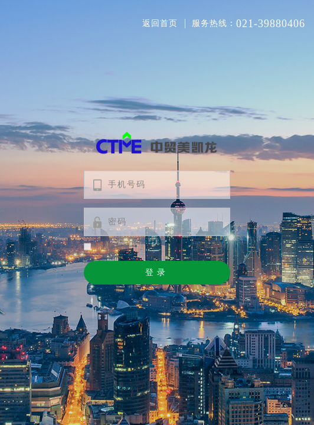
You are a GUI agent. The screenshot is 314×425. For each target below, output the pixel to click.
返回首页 (160, 23)
